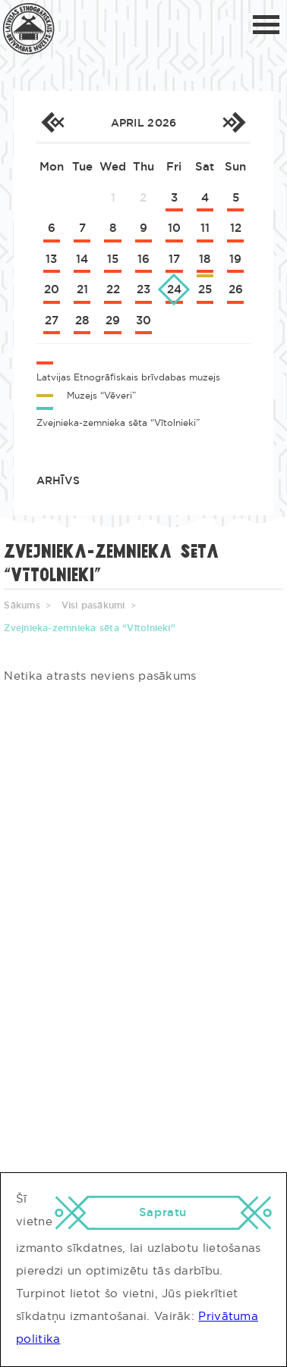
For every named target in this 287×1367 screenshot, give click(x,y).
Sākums (21, 605)
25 (205, 290)
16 (143, 259)
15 (112, 259)
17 (174, 259)
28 (82, 321)
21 (82, 290)
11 (205, 228)
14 (82, 259)
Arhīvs (58, 481)
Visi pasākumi (93, 605)
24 (174, 290)
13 (51, 259)
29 (113, 321)
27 (51, 321)
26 (236, 290)
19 (235, 259)
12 (235, 228)
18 (204, 259)
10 (174, 228)
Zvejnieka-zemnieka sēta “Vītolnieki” (89, 628)
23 (143, 290)
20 (51, 290)
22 (113, 290)
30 (143, 321)
